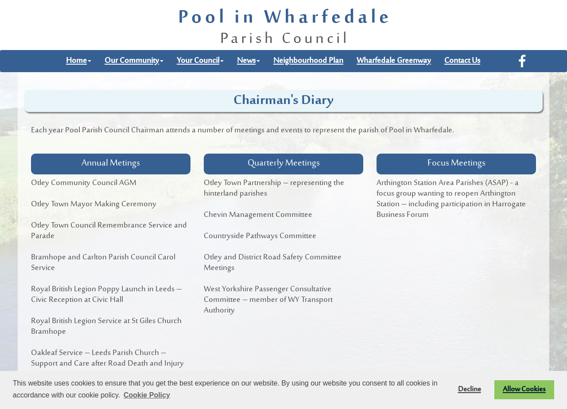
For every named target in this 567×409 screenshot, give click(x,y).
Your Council (200, 61)
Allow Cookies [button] (524, 389)
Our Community (134, 61)
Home (78, 61)
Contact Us (462, 61)
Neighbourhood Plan (308, 61)
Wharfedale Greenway (394, 61)
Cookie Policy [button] (147, 395)
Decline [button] (469, 389)
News (248, 61)
